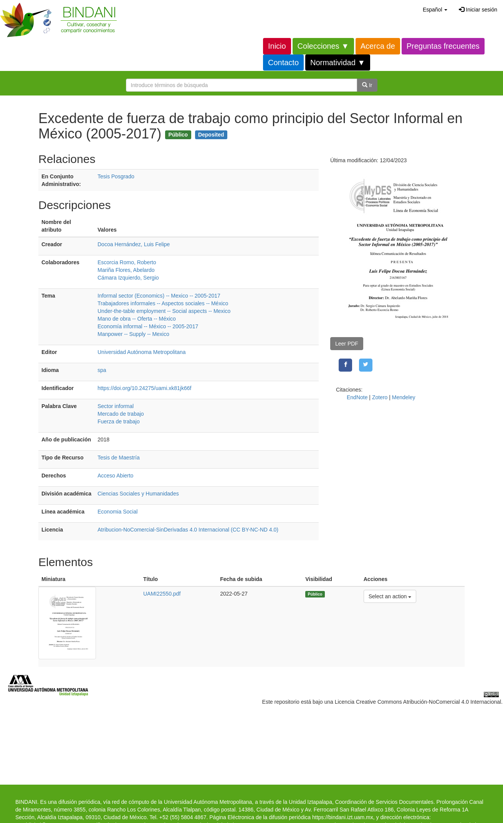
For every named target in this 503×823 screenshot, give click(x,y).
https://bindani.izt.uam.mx (342, 817)
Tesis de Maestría (119, 457)
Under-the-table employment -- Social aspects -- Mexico (164, 311)
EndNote (357, 397)
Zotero (379, 397)
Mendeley (403, 397)
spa (102, 370)
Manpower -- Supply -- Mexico (133, 334)
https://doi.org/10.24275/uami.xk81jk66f (144, 388)
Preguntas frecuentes (443, 46)
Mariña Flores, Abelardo (126, 270)
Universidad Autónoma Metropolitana (142, 352)
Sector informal (116, 406)
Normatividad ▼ (337, 62)
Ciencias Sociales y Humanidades (138, 494)
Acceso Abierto (115, 475)
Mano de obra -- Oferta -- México (137, 319)
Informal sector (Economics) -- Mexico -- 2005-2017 (159, 296)
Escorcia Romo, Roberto (127, 262)
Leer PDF (346, 344)
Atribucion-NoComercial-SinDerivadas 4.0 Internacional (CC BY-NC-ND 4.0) (188, 530)
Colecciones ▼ (323, 46)
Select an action (390, 595)
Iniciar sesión (478, 10)
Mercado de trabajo (121, 414)
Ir (367, 85)
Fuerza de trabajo (119, 421)
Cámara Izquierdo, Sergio (128, 278)
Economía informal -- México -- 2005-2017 (148, 326)
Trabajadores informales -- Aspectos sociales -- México (163, 303)
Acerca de (378, 46)
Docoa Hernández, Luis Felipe (134, 244)
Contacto (283, 62)
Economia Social (117, 512)
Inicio (277, 46)
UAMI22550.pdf (161, 594)
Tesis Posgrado (116, 176)
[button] (435, 9)
